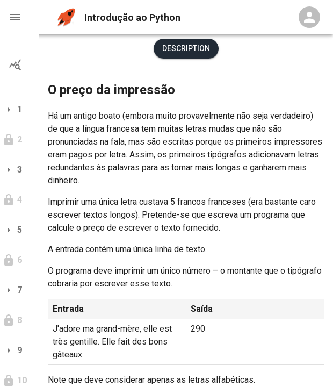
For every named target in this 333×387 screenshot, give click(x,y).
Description (186, 48)
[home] (66, 17)
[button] (19, 17)
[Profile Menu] (309, 17)
